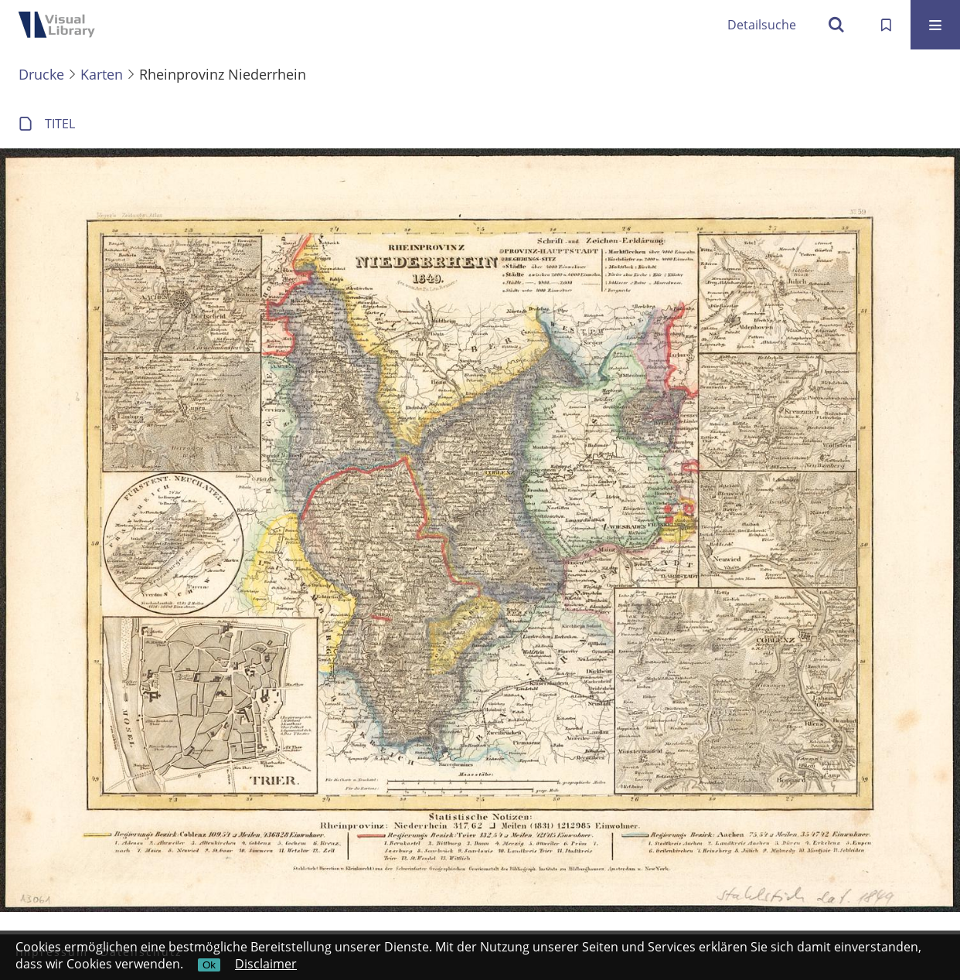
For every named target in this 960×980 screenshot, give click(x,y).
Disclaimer (266, 963)
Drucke (41, 74)
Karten (101, 74)
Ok (209, 965)
